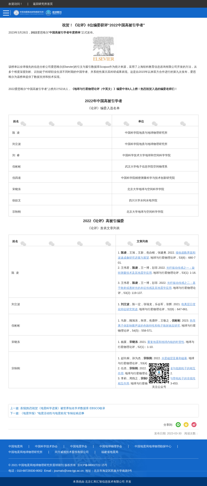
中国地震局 (15, 446)
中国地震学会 (78, 446)
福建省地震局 (109, 452)
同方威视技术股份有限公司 (72, 452)
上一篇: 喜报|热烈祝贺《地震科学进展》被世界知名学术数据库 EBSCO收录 (57, 408)
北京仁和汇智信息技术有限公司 (105, 481)
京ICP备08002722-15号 (92, 465)
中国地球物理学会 (110, 446)
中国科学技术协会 (46, 446)
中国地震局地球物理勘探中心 (153, 446)
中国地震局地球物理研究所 (25, 452)
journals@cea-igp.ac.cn (69, 470)
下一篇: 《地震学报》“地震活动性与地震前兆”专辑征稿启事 (47, 413)
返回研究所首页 (43, 3)
